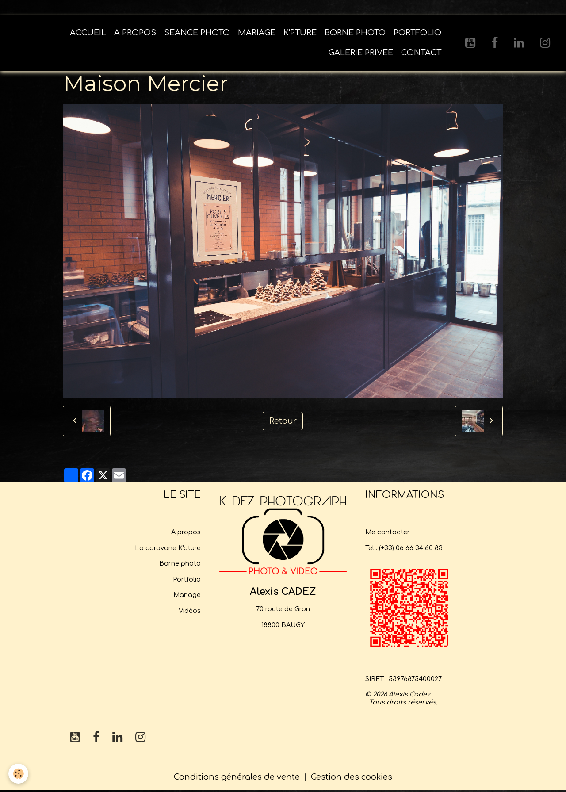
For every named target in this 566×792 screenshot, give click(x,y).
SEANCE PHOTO (197, 33)
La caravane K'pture (168, 548)
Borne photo (180, 564)
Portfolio (187, 580)
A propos (186, 532)
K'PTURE (300, 33)
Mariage (187, 595)
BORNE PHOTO (355, 33)
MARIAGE (256, 33)
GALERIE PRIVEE (361, 53)
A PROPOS (135, 33)
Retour (283, 421)
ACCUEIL (88, 33)
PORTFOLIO (417, 33)
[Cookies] (19, 774)
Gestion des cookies (351, 777)
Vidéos (190, 611)
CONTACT (421, 53)
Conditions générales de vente (237, 777)
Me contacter (387, 532)
